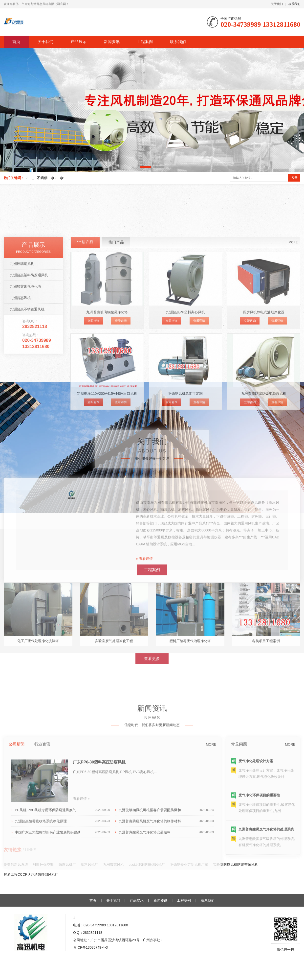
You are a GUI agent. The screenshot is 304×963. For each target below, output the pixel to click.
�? (53, 178)
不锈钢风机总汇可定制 (185, 494)
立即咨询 (93, 421)
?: (26, 178)
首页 (16, 42)
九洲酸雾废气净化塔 (25, 387)
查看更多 (152, 716)
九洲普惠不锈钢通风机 (27, 410)
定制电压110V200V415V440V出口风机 (107, 494)
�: (62, 178)
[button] (145, 167)
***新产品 (85, 343)
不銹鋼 (42, 178)
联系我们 (294, 4)
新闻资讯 (112, 42)
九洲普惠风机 (20, 398)
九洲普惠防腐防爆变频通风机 (263, 494)
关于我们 (277, 4)
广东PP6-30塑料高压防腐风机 (99, 857)
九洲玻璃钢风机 (22, 364)
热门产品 (116, 343)
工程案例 (145, 42)
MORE (293, 343)
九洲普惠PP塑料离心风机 (185, 413)
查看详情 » (81, 894)
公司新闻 (16, 840)
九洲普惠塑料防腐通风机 (29, 375)
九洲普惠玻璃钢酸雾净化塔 (107, 413)
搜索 (294, 178)
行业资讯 (42, 840)
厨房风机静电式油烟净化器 (263, 413)
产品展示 (79, 42)
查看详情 (121, 421)
